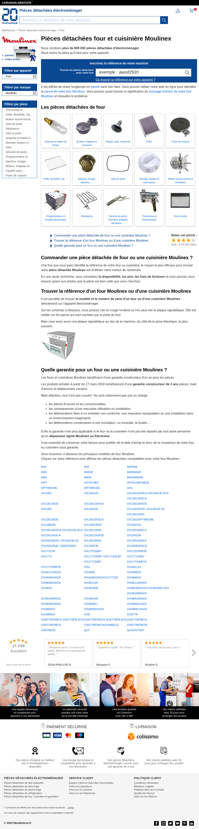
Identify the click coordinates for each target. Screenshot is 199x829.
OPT (44, 482)
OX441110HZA (51, 572)
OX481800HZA (51, 598)
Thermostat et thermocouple (14, 110)
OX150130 (134, 524)
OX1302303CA (94, 519)
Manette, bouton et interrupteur (17, 142)
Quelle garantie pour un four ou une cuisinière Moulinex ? (93, 245)
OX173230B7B (136, 551)
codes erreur (12, 59)
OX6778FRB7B (137, 624)
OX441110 (134, 566)
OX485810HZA (94, 609)
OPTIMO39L (92, 487)
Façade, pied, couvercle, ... (14, 170)
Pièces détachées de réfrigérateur (23, 793)
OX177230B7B (51, 566)
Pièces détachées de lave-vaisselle (23, 782)
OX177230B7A (136, 561)
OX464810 (134, 577)
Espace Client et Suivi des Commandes (91, 782)
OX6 (87, 614)
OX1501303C (93, 530)
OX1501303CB (94, 535)
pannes (9, 55)
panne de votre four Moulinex (64, 91)
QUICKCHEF (135, 630)
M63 (44, 477)
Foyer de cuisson (16, 175)
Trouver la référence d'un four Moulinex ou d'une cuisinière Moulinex (101, 240)
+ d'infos (70, 808)
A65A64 (132, 466)
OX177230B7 (136, 556)
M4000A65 (134, 472)
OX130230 (91, 509)
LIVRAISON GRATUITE (16, 2)
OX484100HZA (137, 598)
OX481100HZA (137, 582)
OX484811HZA (137, 603)
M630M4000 (135, 477)
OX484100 (91, 598)
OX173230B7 (93, 551)
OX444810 (134, 572)
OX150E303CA (137, 545)
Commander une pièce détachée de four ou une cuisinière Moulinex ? (102, 235)
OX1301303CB (137, 503)
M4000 (88, 472)
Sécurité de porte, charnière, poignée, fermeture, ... (17, 152)
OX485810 (48, 609)
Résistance (12, 128)
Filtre (9, 147)
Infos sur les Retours (145, 796)
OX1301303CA (94, 503)
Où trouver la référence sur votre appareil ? (125, 79)
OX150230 (134, 535)
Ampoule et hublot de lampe (18, 138)
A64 (43, 466)
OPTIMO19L (49, 487)
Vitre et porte (13, 133)
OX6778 (132, 614)
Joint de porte (14, 124)
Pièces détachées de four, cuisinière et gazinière (31, 796)
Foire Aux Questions (80, 786)
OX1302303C (50, 519)
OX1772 (46, 556)
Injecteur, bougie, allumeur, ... (16, 161)
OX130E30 (48, 524)
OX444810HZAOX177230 (101, 577)
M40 (44, 472)
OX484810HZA (51, 603)
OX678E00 (48, 630)
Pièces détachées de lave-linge (21, 786)
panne (95, 86)
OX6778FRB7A (137, 619)
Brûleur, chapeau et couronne (17, 166)
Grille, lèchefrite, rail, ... (18, 114)
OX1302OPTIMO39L (140, 519)
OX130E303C (93, 524)
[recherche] (164, 20)
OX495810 (48, 614)
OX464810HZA (51, 582)
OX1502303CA (137, 540)
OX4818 (46, 588)
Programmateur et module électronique (18, 156)
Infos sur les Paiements (82, 793)
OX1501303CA (137, 530)
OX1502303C (93, 540)
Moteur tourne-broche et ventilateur (19, 119)
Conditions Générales (146, 782)
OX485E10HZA (137, 609)
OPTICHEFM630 (138, 482)
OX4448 (89, 572)
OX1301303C (50, 503)
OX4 (87, 566)
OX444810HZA (51, 577)
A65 (86, 466)
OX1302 (46, 509)
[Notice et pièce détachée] (10, 16)
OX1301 (46, 493)
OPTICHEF (91, 482)
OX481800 (91, 588)
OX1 (130, 487)
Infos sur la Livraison (80, 789)
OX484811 (91, 603)
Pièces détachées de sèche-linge (22, 789)
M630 (87, 477)
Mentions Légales (144, 786)
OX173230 (48, 551)
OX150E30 (91, 545)
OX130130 (91, 493)
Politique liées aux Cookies (149, 789)
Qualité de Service (144, 793)
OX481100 (91, 582)
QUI (86, 630)
